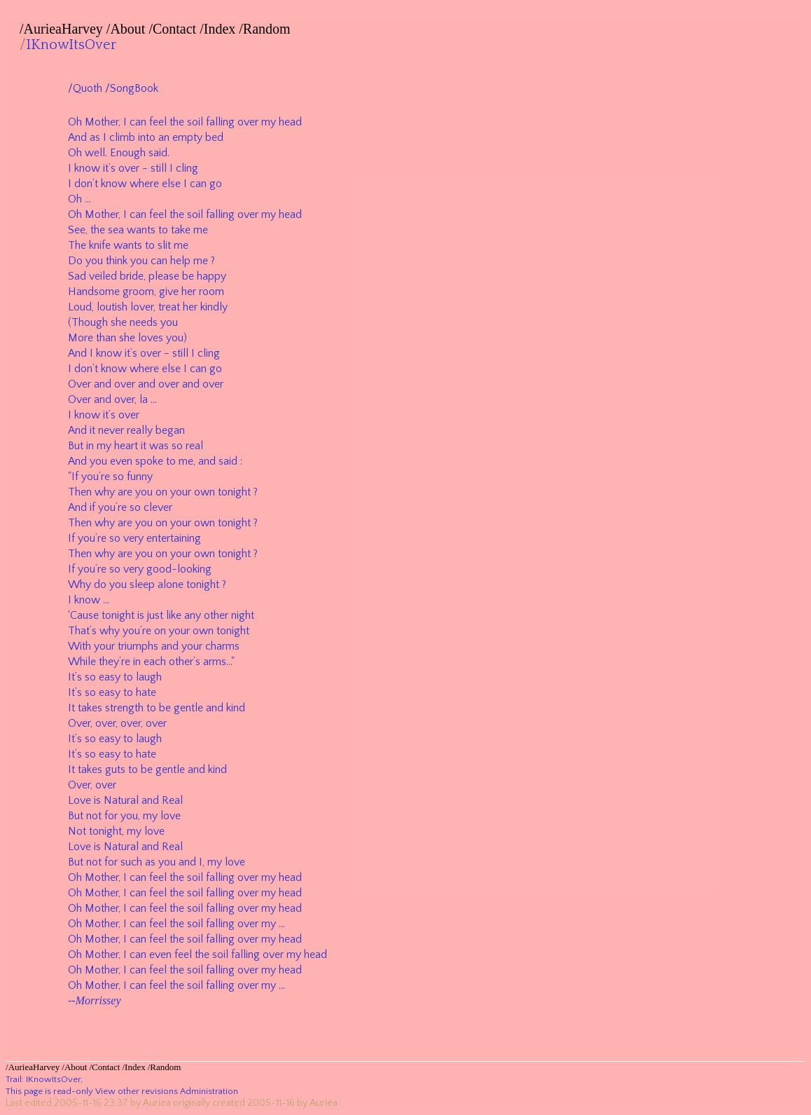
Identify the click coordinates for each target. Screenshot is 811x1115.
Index (220, 28)
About (127, 28)
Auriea (157, 1103)
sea (116, 230)
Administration (209, 1091)
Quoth (87, 88)
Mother (101, 122)
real (194, 445)
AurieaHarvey (63, 28)
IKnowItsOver (71, 45)
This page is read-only (49, 1091)
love (170, 815)
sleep (142, 584)
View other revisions (136, 1091)
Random (267, 28)
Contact (174, 28)
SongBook (134, 88)
